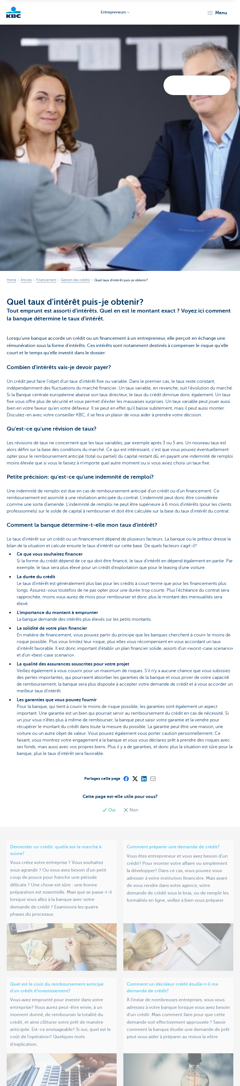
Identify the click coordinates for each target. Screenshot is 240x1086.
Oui (109, 810)
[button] (217, 12)
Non (130, 810)
